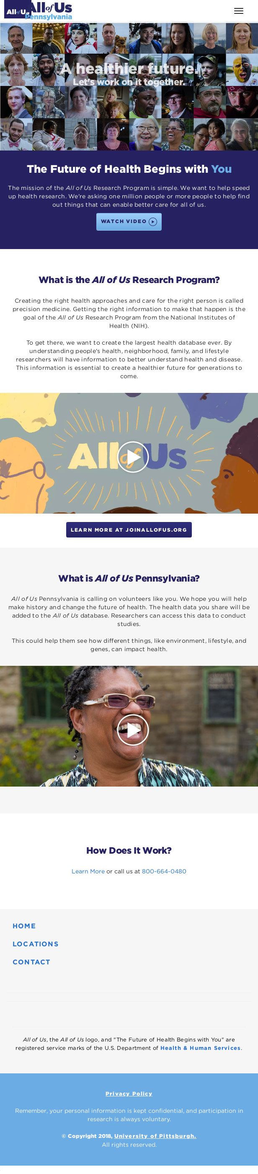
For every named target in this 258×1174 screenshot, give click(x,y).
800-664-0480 (164, 871)
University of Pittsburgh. (155, 1136)
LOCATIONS (36, 944)
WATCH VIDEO (129, 222)
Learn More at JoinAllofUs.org (129, 530)
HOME (24, 926)
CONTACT (31, 962)
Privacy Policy (129, 1094)
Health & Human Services (200, 1048)
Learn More (88, 871)
